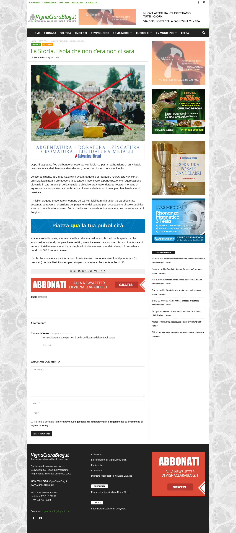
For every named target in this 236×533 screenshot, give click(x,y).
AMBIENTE (81, 33)
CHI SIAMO (34, 2)
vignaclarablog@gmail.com (56, 511)
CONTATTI (64, 2)
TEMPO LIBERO (100, 33)
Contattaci (96, 470)
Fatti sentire (97, 465)
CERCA (185, 33)
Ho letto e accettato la (87, 423)
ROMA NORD (122, 33)
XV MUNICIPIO (166, 33)
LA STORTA (47, 44)
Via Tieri (42, 297)
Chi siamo (96, 454)
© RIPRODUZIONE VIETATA (87, 271)
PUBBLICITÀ (91, 2)
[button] (204, 33)
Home (33, 41)
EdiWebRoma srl (47, 492)
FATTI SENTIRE (49, 2)
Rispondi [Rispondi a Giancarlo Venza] (47, 345)
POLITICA (65, 33)
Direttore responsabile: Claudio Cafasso (111, 475)
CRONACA (50, 33)
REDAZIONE (77, 2)
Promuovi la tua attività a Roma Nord (110, 492)
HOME (36, 33)
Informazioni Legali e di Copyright (108, 508)
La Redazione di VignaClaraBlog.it (108, 459)
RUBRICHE (144, 33)
